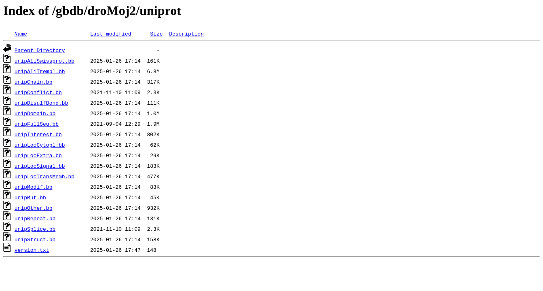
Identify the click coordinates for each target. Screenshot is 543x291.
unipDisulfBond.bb (41, 102)
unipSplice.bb (35, 228)
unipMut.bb (30, 197)
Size (156, 33)
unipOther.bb (34, 207)
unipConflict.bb (38, 92)
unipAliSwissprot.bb (44, 60)
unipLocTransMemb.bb (44, 176)
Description (186, 33)
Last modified (110, 33)
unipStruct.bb (35, 239)
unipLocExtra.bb (38, 155)
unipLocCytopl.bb (40, 144)
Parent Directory (40, 50)
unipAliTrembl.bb (40, 71)
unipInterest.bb (38, 134)
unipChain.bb (34, 81)
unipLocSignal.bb (40, 165)
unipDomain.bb (35, 113)
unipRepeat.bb (35, 218)
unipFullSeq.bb (37, 123)
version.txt (32, 249)
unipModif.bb (34, 186)
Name (21, 33)
